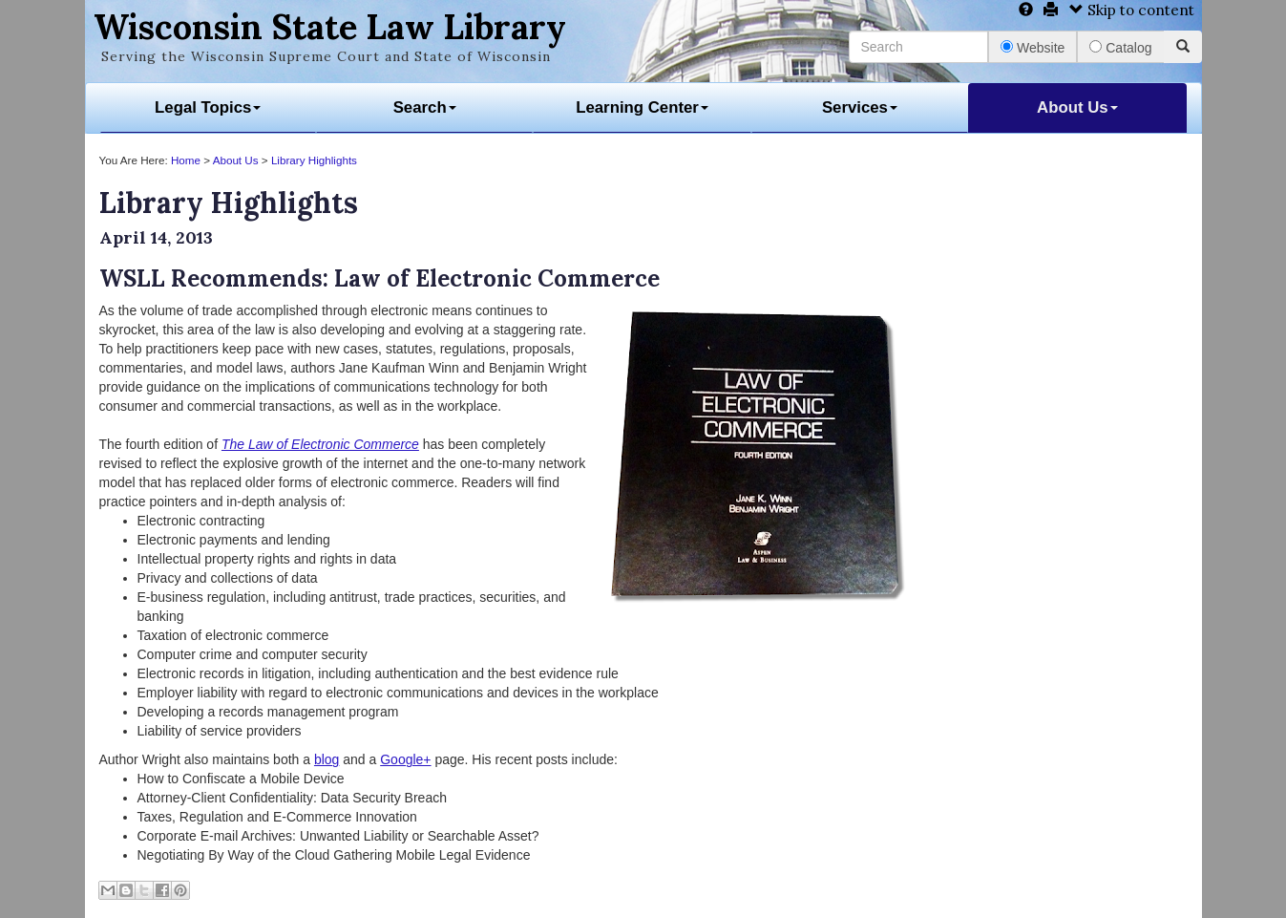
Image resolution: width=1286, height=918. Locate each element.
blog (326, 759)
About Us (1077, 107)
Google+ (405, 759)
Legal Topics (208, 107)
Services (859, 107)
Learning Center (642, 107)
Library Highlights (314, 160)
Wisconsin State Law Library (330, 27)
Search (424, 107)
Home (185, 160)
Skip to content (1131, 10)
